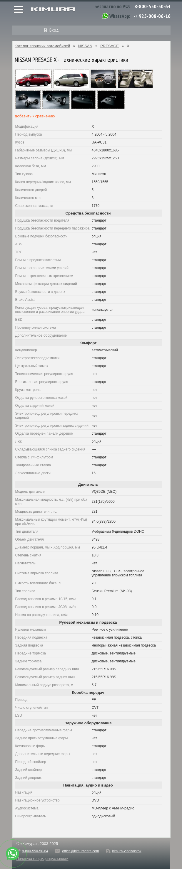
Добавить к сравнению (35, 116)
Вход (54, 30)
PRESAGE (109, 46)
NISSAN (85, 46)
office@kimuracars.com (80, 851)
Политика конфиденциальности (42, 859)
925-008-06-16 (155, 16)
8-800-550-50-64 (152, 6)
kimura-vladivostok (126, 851)
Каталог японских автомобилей (42, 46)
